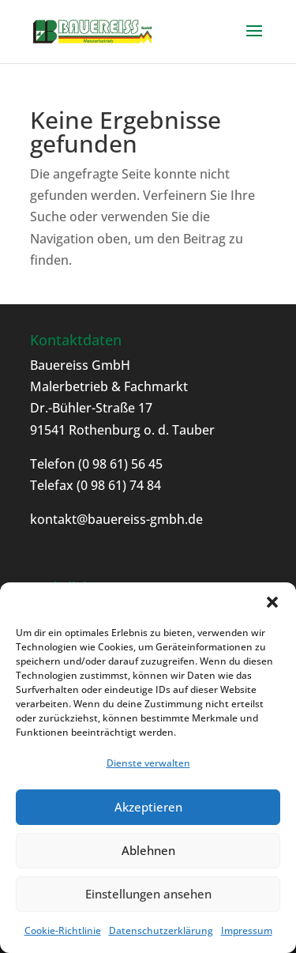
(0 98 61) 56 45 (119, 464)
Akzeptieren (148, 807)
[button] (272, 602)
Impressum (246, 930)
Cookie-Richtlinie (62, 930)
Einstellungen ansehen (148, 894)
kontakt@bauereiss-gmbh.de (116, 519)
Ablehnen (148, 850)
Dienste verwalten (148, 763)
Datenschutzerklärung (161, 930)
